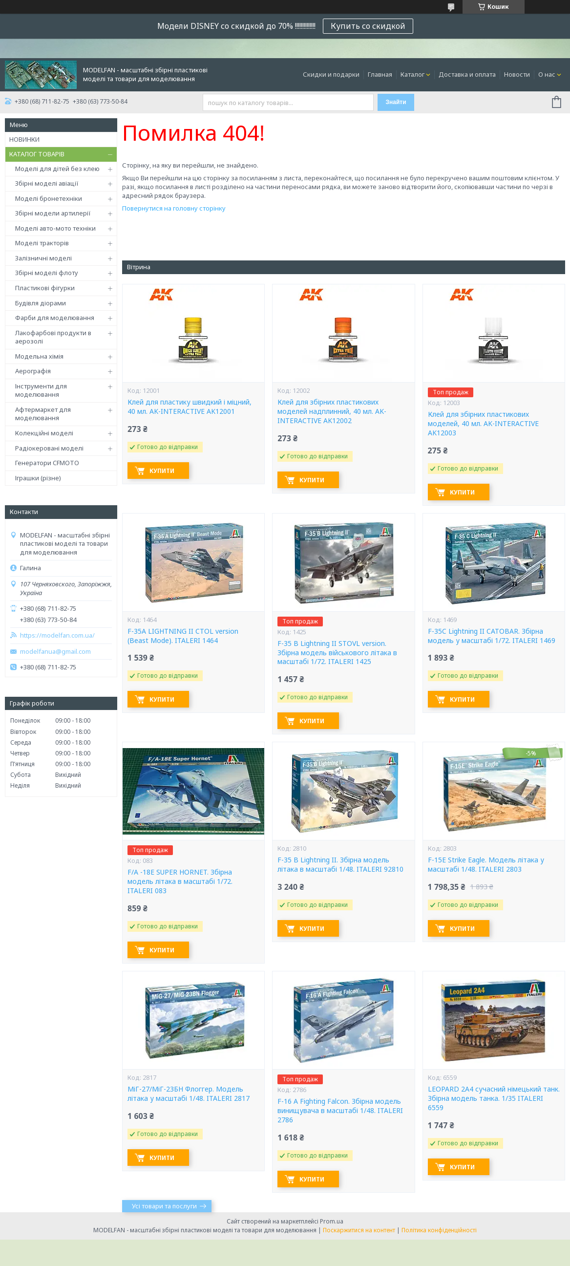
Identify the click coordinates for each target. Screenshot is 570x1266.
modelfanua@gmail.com (55, 651)
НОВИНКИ (24, 139)
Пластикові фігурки (45, 287)
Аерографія (33, 370)
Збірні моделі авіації (47, 183)
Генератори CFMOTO (47, 462)
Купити (161, 471)
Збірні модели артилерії (53, 213)
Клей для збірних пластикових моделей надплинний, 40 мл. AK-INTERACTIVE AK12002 (331, 411)
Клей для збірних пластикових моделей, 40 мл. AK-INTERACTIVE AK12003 (483, 423)
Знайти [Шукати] (395, 102)
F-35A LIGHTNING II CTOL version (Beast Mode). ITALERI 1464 (182, 636)
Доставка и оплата (467, 74)
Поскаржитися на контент (359, 1230)
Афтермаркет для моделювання (43, 414)
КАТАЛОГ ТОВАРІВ (36, 154)
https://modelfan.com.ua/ (57, 635)
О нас (546, 74)
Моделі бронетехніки (48, 198)
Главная (380, 74)
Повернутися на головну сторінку (174, 208)
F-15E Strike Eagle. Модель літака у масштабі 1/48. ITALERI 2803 (486, 865)
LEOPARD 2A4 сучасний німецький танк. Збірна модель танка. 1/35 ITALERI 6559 (494, 1098)
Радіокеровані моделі (49, 448)
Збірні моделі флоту (46, 272)
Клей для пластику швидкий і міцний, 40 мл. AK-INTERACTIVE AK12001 (189, 407)
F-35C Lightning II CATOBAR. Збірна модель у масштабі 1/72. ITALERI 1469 (491, 636)
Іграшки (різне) (38, 477)
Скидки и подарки (331, 74)
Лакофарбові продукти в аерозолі (53, 337)
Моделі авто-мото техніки (55, 228)
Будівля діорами (40, 303)
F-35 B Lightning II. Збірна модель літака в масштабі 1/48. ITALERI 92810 (340, 865)
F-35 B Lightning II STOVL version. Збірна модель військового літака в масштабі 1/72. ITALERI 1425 (337, 652)
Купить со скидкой (368, 26)
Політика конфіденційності (439, 1230)
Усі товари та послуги (164, 1206)
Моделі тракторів (42, 242)
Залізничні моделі (43, 258)
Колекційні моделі (44, 433)
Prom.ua (331, 1221)
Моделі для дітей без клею (57, 168)
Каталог (412, 74)
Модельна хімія (39, 356)
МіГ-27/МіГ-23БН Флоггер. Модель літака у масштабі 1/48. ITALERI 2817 (188, 1094)
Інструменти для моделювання (41, 390)
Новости (517, 74)
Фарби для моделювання (54, 317)
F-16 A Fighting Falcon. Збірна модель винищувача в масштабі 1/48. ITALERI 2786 (340, 1110)
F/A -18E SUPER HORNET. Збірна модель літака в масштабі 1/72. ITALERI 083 (179, 881)
